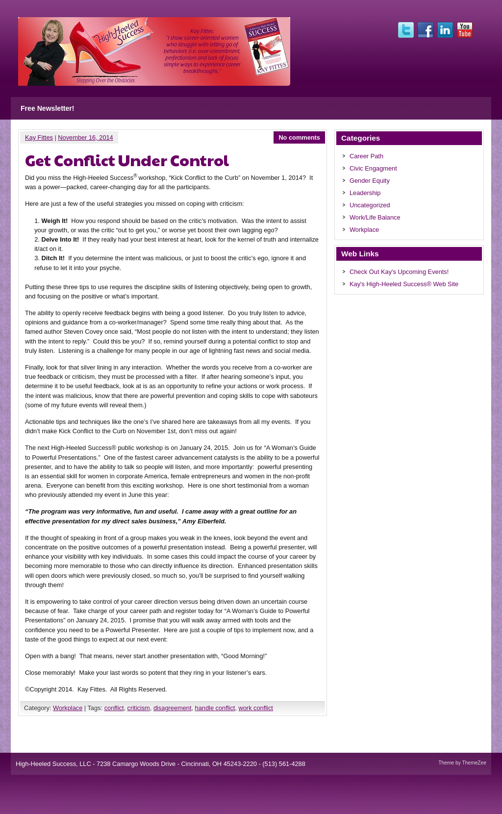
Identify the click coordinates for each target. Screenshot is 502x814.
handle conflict (215, 708)
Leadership (365, 193)
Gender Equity (370, 180)
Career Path (366, 156)
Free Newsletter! (48, 108)
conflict (114, 708)
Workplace (67, 708)
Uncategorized (370, 205)
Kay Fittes (39, 137)
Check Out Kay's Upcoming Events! (399, 271)
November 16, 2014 (85, 137)
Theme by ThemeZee (462, 762)
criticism (138, 708)
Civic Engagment (373, 168)
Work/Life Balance (375, 217)
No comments (299, 137)
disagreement (172, 708)
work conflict (256, 708)
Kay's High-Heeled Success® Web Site (404, 284)
